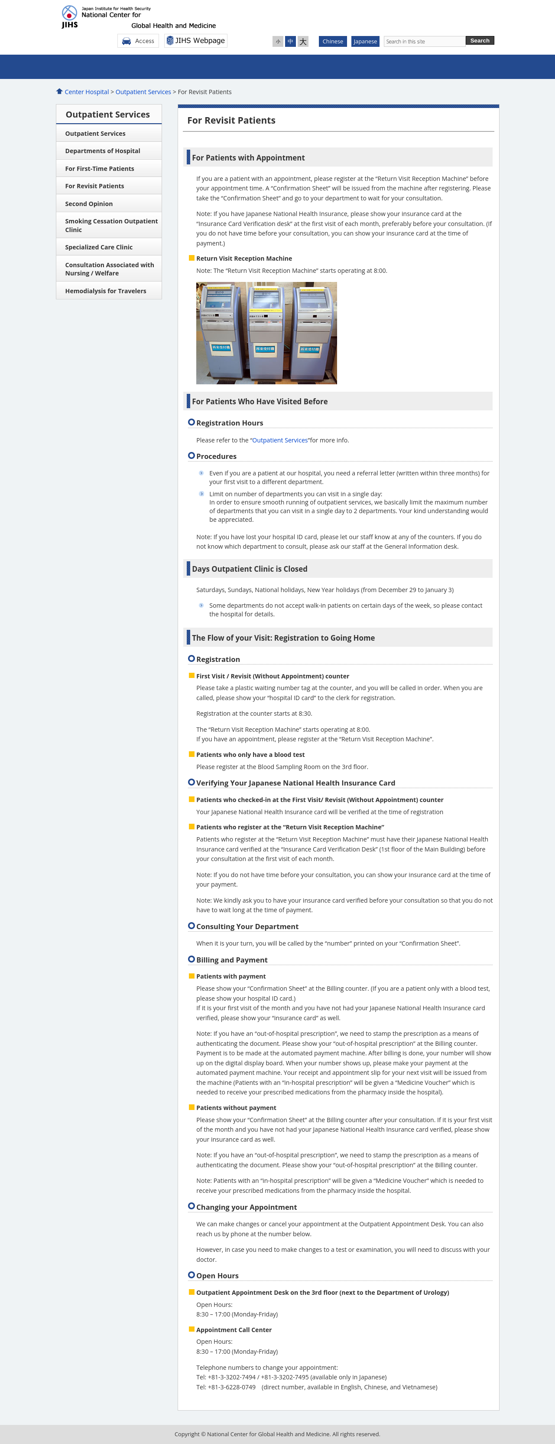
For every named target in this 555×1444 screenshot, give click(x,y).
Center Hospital (87, 92)
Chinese (333, 41)
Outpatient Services (143, 92)
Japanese (365, 41)
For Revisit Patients (94, 186)
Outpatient (167, 67)
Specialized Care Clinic (99, 247)
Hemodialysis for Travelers (105, 291)
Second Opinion (89, 204)
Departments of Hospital (102, 151)
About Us (93, 67)
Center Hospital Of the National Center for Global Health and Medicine (143, 17)
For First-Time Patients (99, 168)
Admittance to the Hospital (241, 67)
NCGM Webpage (195, 41)
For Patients (462, 67)
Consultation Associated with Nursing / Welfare (109, 269)
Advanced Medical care (388, 67)
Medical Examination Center (314, 67)
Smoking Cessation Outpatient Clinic (111, 225)
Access (138, 41)
